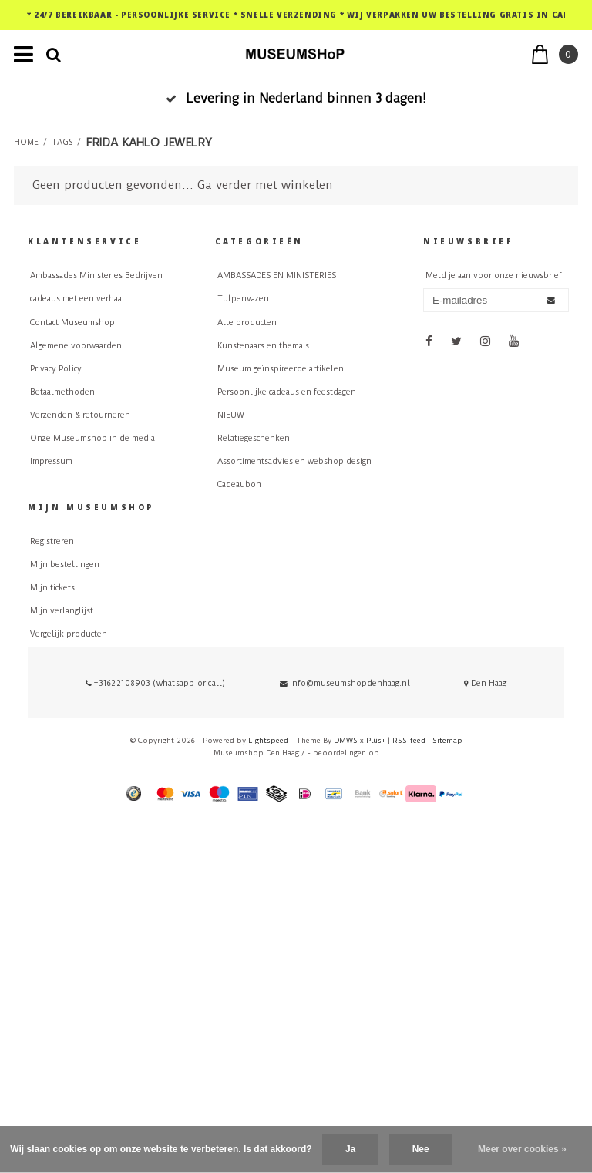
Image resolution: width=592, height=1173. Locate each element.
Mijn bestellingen (64, 565)
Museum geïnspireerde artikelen (280, 369)
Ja (350, 1149)
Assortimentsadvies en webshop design (294, 461)
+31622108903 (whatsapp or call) (155, 683)
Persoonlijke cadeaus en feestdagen (286, 392)
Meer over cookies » (522, 1149)
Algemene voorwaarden (76, 346)
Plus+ (375, 740)
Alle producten (247, 323)
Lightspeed (268, 740)
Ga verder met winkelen (265, 185)
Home (26, 142)
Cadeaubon (239, 484)
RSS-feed (409, 740)
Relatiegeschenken (253, 438)
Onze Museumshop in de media (92, 438)
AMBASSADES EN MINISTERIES (276, 276)
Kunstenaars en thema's (263, 346)
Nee (420, 1149)
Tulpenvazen (243, 299)
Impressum (51, 461)
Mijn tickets (52, 588)
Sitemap (447, 740)
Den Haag (485, 683)
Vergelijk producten (68, 634)
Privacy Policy (56, 369)
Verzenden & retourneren (80, 415)
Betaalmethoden (62, 392)
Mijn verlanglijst (61, 611)
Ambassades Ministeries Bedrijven (96, 276)
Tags (62, 142)
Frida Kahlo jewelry (148, 143)
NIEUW (230, 415)
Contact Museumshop (72, 323)
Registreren (52, 541)
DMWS (346, 740)
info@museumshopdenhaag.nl (345, 683)
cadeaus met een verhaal (77, 299)
